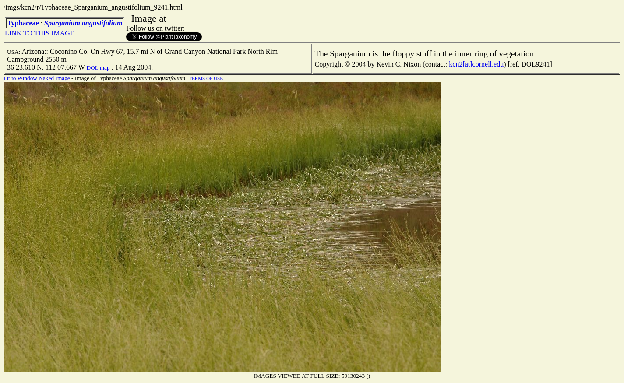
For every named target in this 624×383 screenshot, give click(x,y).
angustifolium (102, 23)
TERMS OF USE (206, 78)
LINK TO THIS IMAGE (39, 33)
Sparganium (62, 23)
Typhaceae (23, 23)
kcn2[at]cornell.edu (476, 64)
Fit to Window (20, 78)
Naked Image (54, 78)
